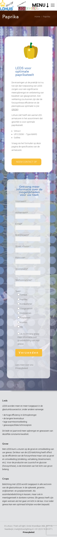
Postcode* (27, 259)
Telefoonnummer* (27, 282)
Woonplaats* (27, 271)
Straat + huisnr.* (27, 248)
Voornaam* (27, 203)
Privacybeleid (21, 368)
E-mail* (27, 226)
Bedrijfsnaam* (27, 237)
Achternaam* (27, 214)
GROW (15, 109)
